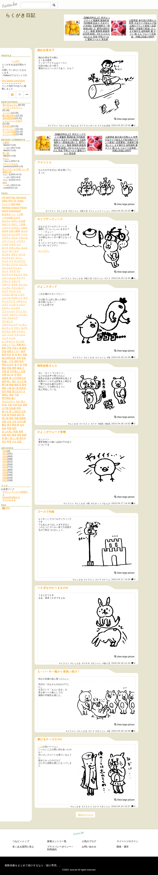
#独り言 (84, 211)
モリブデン (43, 251)
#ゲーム (106, 579)
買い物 (5, 153)
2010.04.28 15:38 (120, 357)
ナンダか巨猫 (9, 131)
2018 (4, 451)
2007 (4, 480)
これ (40, 746)
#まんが (75, 125)
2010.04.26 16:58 (120, 731)
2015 (4, 459)
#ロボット (96, 503)
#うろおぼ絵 (104, 125)
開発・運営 (123, 846)
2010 (4, 472)
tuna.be (78, 834)
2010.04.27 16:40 (120, 503)
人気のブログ (89, 841)
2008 (4, 477)
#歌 (108, 731)
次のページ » (85, 814)
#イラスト (53, 125)
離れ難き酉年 (9, 115)
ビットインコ (9, 129)
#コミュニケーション (99, 211)
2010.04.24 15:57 (120, 806)
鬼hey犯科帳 (8, 118)
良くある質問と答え (23, 846)
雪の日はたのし (10, 105)
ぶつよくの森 (9, 134)
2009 (4, 475)
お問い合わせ (89, 846)
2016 (4, 456)
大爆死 (5, 142)
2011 (4, 470)
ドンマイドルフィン (12, 107)
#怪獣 (101, 424)
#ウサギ (86, 663)
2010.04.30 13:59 (120, 125)
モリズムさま (9, 500)
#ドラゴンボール (88, 125)
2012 (4, 467)
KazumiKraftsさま (11, 497)
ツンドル (6, 113)
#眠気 (107, 424)
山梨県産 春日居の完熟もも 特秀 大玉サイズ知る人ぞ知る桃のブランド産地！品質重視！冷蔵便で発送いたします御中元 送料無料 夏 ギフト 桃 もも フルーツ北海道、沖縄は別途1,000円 (142, 28)
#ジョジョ (100, 357)
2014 (4, 461)
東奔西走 (6, 126)
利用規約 (52, 849)
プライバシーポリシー (59, 846)
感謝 (4, 182)
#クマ (107, 278)
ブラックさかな (10, 164)
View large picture (124, 119)
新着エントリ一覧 (56, 841)
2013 (4, 464)
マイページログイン (127, 841)
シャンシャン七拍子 (12, 121)
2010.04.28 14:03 (120, 423)
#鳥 (108, 357)
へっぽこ (15, 61)
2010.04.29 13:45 (120, 278)
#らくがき (64, 125)
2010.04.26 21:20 (120, 663)
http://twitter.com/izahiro (13, 80)
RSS (6, 508)
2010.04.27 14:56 (120, 579)
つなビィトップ (20, 841)
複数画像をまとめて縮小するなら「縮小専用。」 (33, 865)
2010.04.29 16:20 (120, 211)
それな (5, 158)
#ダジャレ (73, 211)
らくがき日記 (21, 15)
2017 (4, 453)
